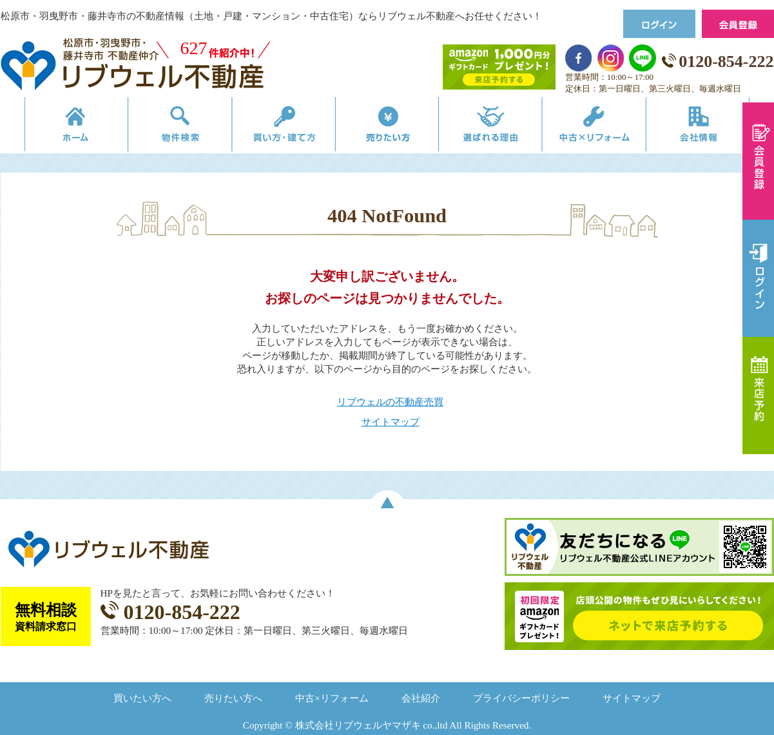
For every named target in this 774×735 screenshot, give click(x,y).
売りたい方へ (233, 697)
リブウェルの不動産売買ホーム (56, 127)
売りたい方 (387, 127)
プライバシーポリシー (521, 697)
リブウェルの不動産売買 (390, 401)
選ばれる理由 (498, 127)
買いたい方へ (142, 697)
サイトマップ (391, 421)
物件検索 (166, 127)
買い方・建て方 (277, 127)
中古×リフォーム (608, 127)
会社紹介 (421, 697)
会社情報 (718, 127)
